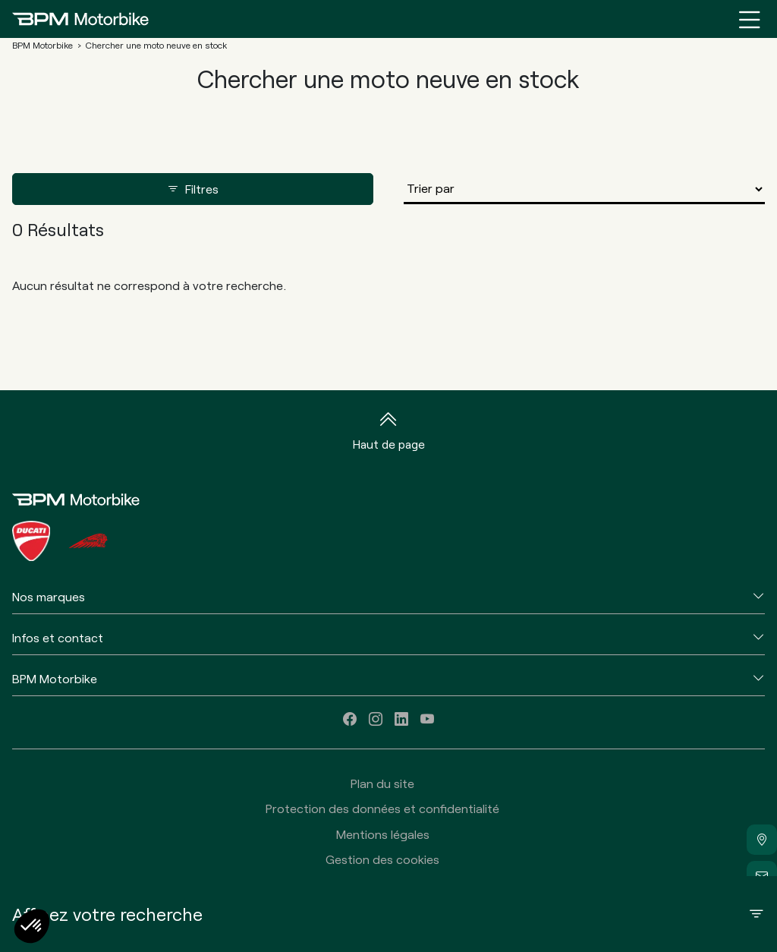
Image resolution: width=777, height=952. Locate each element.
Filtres (193, 189)
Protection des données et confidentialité (382, 808)
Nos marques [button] (48, 596)
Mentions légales (382, 834)
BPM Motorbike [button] (54, 678)
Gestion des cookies (382, 859)
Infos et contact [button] (57, 637)
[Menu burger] (750, 19)
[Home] (80, 19)
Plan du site (382, 783)
